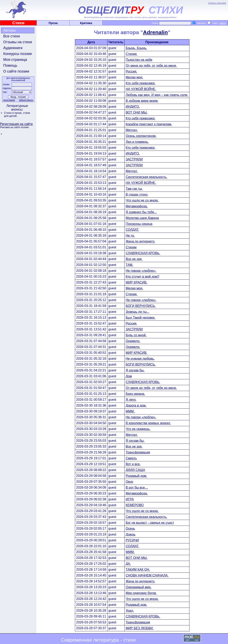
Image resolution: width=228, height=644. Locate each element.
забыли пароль (26, 100)
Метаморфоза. (137, 206)
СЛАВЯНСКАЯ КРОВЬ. (143, 253)
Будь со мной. (136, 335)
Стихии (131, 247)
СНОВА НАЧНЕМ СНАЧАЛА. (147, 575)
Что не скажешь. (138, 429)
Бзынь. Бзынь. (136, 48)
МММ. (130, 411)
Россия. (131, 71)
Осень (130, 528)
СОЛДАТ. (132, 229)
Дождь (130, 534)
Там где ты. (134, 188)
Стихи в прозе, (13, 112)
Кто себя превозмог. (141, 83)
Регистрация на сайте (16, 124)
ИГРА (130, 499)
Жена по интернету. (140, 241)
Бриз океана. (135, 393)
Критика (86, 23)
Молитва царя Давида (142, 218)
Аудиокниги (12, 48)
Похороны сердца (139, 224)
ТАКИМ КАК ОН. (138, 569)
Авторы (9, 30)
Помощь (10, 65)
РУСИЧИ (132, 540)
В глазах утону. (137, 194)
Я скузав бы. (135, 370)
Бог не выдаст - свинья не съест (150, 522)
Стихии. (131, 54)
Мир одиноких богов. (141, 593)
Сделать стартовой (217, 3)
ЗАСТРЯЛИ (134, 159)
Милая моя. (134, 77)
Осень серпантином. (141, 136)
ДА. (128, 563)
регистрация (9, 100)
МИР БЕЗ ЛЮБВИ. (140, 628)
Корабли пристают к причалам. (149, 124)
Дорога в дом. (136, 405)
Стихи (18, 23)
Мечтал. (132, 130)
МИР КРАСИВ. (136, 282)
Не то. (130, 235)
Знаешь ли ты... (137, 311)
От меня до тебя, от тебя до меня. (151, 65)
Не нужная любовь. (140, 358)
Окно (129, 481)
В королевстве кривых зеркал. (148, 423)
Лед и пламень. (137, 141)
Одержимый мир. (138, 587)
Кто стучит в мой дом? (142, 276)
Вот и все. (133, 464)
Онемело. (133, 341)
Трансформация (138, 452)
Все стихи (11, 36)
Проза (53, 23)
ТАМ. (129, 265)
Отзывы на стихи (17, 42)
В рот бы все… (137, 487)
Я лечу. (131, 399)
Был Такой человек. (140, 317)
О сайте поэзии (16, 71)
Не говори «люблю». (141, 270)
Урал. (130, 610)
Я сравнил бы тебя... (141, 212)
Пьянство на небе (139, 59)
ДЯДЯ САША (135, 470)
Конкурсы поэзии (17, 54)
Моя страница (15, 60)
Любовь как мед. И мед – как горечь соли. (157, 95)
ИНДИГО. (133, 106)
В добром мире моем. (142, 100)
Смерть (131, 458)
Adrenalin (155, 32)
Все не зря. (134, 259)
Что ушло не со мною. (142, 200)
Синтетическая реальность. (146, 177)
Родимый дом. (136, 475)
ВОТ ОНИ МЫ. (137, 112)
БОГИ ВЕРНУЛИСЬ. (141, 306)
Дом (129, 376)
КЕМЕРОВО (135, 505)
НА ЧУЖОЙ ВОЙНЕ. (141, 89)
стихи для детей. (17, 114)
